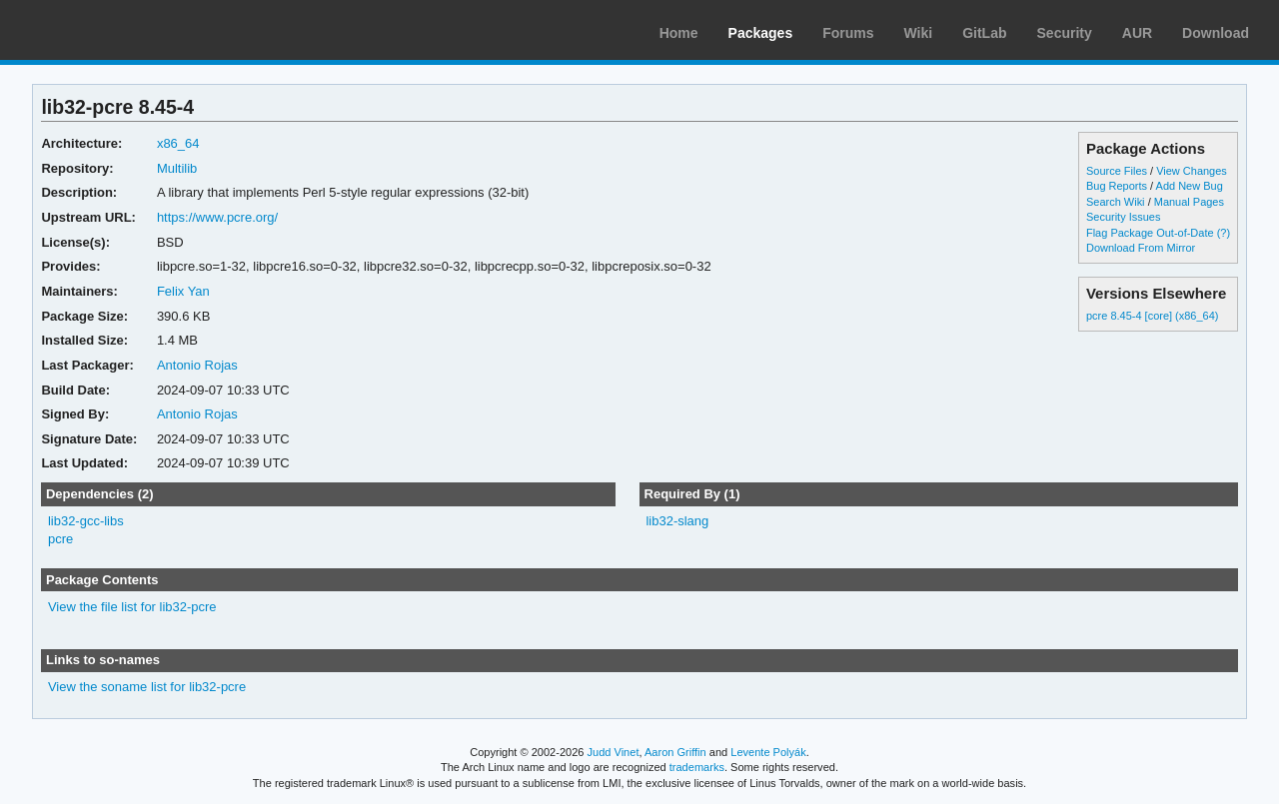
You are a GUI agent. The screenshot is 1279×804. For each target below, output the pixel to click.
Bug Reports (1116, 186)
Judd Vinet (614, 752)
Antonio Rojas (197, 365)
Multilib (177, 168)
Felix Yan (183, 291)
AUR (1137, 33)
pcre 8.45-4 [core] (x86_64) (1152, 316)
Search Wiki (1115, 202)
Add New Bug (1189, 186)
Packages (760, 33)
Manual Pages (1189, 202)
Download (1215, 33)
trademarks (696, 767)
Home (678, 33)
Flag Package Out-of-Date (1150, 233)
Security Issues (1123, 217)
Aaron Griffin (675, 752)
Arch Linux (110, 30)
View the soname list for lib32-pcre (147, 686)
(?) (1223, 233)
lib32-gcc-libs (86, 520)
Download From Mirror (1140, 248)
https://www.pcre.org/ (217, 217)
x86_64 (178, 143)
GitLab (984, 33)
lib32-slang (676, 520)
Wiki (918, 33)
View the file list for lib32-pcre (132, 606)
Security (1064, 33)
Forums (847, 33)
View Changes (1191, 171)
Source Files (1116, 171)
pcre (60, 538)
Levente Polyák (767, 752)
